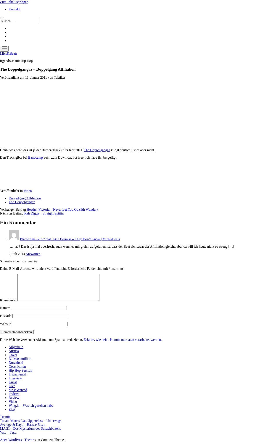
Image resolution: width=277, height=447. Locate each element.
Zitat (12, 414)
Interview (15, 383)
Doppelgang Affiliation (25, 198)
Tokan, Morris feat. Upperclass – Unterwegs (30, 426)
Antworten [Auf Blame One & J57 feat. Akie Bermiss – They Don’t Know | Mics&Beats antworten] (33, 254)
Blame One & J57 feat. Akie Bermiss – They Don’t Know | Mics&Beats (70, 239)
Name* (5, 313)
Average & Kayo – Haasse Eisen (22, 430)
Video (28, 191)
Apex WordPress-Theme (17, 445)
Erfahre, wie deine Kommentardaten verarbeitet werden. (123, 345)
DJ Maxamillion (20, 364)
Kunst (13, 387)
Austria (14, 356)
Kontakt (14, 9)
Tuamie (5, 422)
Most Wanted (18, 395)
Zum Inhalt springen (14, 2)
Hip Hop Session (20, 375)
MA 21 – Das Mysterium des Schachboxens (30, 434)
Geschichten (17, 372)
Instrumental (17, 379)
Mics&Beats (8, 53)
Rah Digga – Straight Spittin (44, 213)
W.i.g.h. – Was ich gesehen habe (31, 411)
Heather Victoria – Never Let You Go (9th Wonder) (62, 209)
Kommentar (8, 305)
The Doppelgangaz (97, 150)
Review (14, 403)
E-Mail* (5, 321)
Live (12, 391)
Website (5, 329)
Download (16, 368)
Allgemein (16, 352)
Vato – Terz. (8, 437)
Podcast (14, 399)
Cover (13, 360)
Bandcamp (35, 157)
